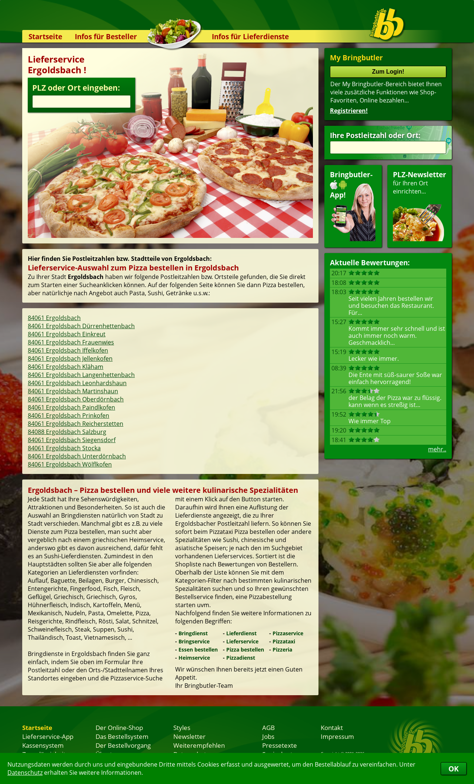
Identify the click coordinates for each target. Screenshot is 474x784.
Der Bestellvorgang (123, 745)
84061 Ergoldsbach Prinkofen (68, 415)
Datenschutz (25, 772)
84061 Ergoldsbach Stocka (64, 448)
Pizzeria (282, 649)
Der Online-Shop (119, 727)
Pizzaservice (288, 633)
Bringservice (194, 641)
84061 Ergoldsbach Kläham (65, 367)
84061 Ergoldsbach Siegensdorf (72, 440)
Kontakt (332, 727)
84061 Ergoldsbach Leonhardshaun (77, 383)
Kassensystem (43, 745)
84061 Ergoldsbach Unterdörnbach (77, 456)
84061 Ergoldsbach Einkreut (67, 334)
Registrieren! (349, 111)
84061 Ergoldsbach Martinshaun (73, 391)
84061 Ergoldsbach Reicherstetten (75, 424)
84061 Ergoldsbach (54, 318)
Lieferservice (242, 641)
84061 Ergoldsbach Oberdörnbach (76, 399)
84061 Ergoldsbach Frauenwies (71, 342)
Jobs (268, 736)
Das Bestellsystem (122, 736)
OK (453, 768)
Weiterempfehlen (199, 745)
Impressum (337, 736)
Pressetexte (279, 745)
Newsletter (189, 736)
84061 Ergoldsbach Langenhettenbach (81, 375)
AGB (268, 727)
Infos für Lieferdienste (250, 36)
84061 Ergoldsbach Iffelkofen (68, 350)
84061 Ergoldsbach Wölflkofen (70, 464)
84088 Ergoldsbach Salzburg (67, 432)
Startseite (45, 36)
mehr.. (437, 449)
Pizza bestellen (245, 649)
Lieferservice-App (47, 736)
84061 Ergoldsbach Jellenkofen (70, 358)
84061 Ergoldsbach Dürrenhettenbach (81, 326)
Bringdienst (193, 633)
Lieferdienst (241, 633)
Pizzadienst (240, 657)
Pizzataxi (284, 641)
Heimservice (194, 657)
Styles (181, 727)
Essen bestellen (198, 649)
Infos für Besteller (106, 36)
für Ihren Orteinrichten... (419, 205)
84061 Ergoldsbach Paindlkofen (71, 407)
